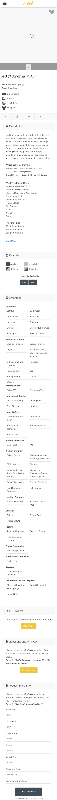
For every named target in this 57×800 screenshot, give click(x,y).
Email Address (12, 733)
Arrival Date (11, 757)
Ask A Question (28, 670)
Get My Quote (29, 791)
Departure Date (13, 769)
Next (33, 282)
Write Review (28, 626)
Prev (24, 282)
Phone (9, 745)
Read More (11, 241)
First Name (11, 709)
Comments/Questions (16, 781)
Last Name (11, 721)
